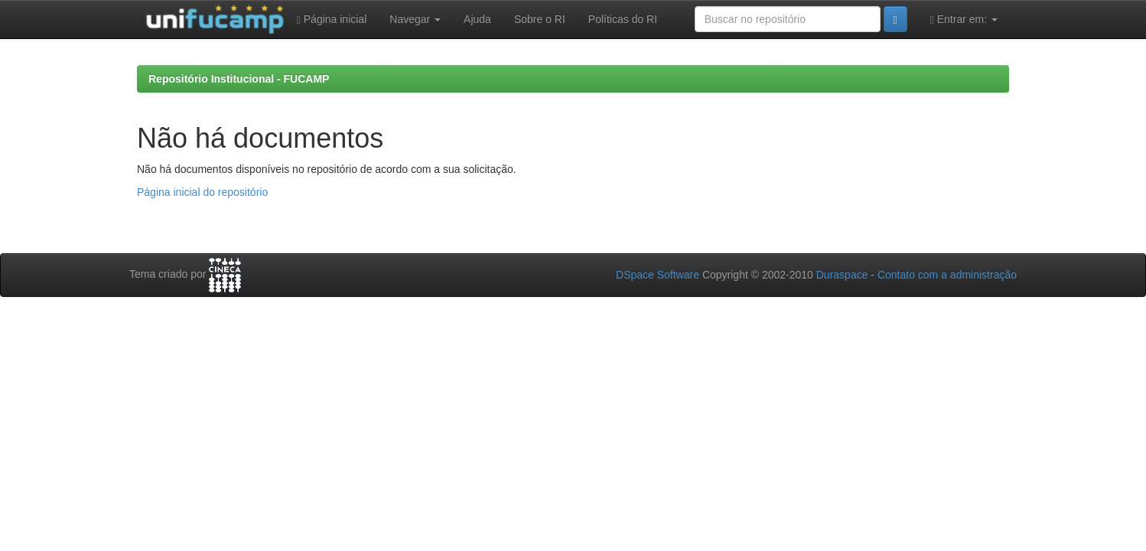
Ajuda (477, 19)
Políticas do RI (622, 19)
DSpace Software (657, 275)
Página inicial (332, 19)
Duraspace (842, 275)
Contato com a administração (947, 275)
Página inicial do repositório (202, 192)
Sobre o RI (539, 19)
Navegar (415, 19)
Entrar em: (964, 19)
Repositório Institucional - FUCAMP (238, 79)
